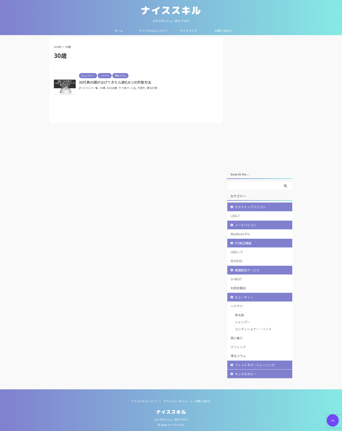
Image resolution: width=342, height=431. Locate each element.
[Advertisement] (259, 102)
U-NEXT (236, 279)
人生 (133, 88)
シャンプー (242, 322)
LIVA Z (235, 216)
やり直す (124, 88)
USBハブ (237, 252)
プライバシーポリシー (176, 401)
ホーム (119, 31)
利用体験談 (238, 288)
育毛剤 (239, 315)
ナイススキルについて (153, 31)
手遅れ (141, 88)
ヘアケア (237, 306)
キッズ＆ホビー (245, 373)
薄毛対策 (152, 88)
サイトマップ (188, 31)
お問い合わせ (223, 31)
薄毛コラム (238, 356)
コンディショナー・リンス (253, 329)
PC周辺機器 (243, 243)
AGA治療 (112, 88)
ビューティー (244, 297)
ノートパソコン (245, 225)
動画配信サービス (247, 270)
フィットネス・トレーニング (255, 365)
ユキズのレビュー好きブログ (171, 419)
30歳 (102, 88)
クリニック (238, 347)
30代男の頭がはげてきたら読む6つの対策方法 (115, 82)
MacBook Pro (240, 234)
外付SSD (236, 261)
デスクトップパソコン (250, 206)
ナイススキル (171, 10)
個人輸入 (237, 338)
